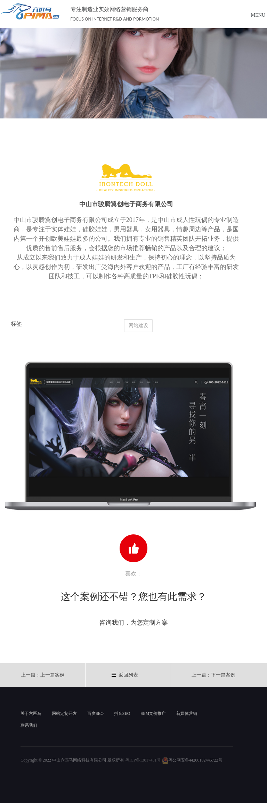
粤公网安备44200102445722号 (192, 760)
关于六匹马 (31, 713)
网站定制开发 (64, 713)
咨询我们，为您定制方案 (133, 622)
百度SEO (95, 713)
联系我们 (29, 725)
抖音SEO (122, 713)
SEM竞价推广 (153, 713)
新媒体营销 (186, 713)
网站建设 (144, 325)
